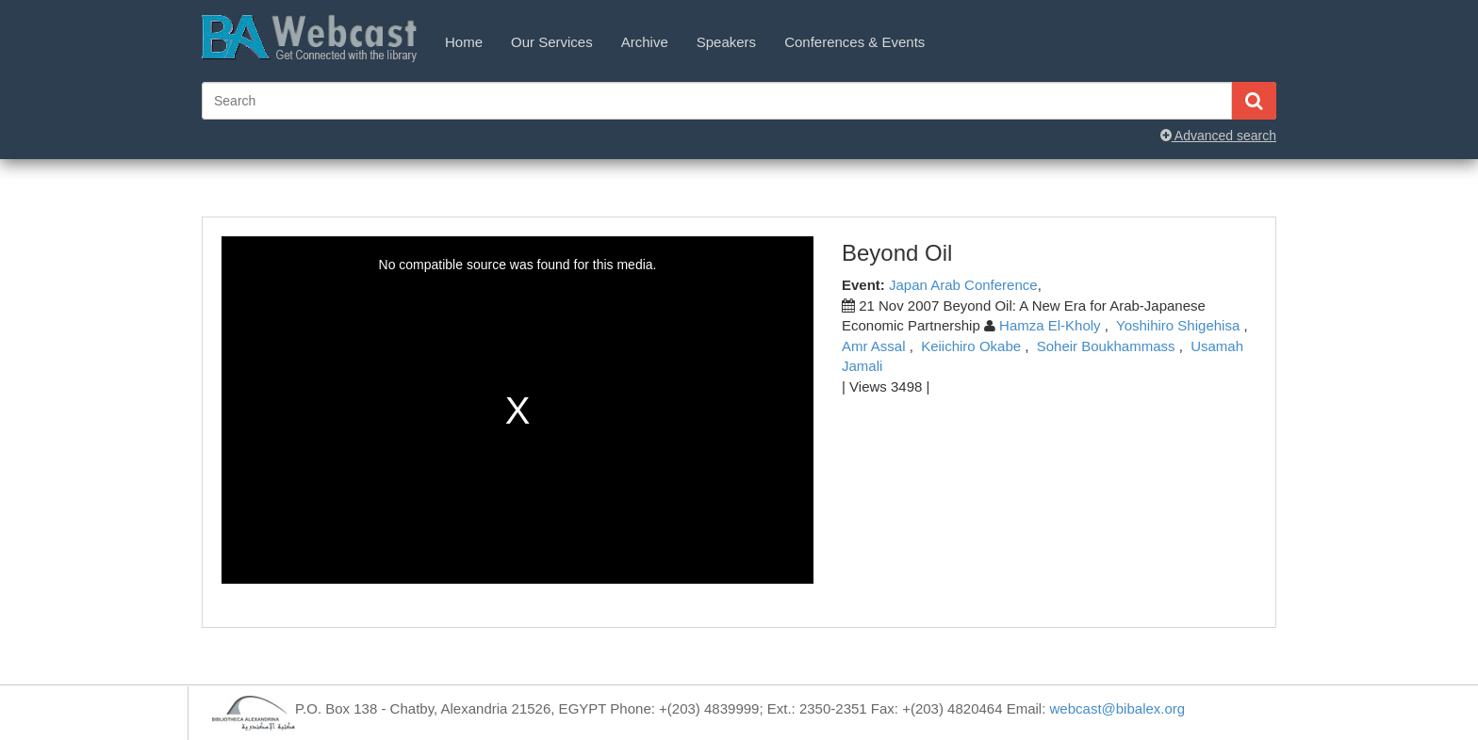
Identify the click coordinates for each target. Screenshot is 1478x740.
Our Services (552, 42)
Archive (644, 42)
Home (464, 42)
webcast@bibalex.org (1118, 708)
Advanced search (1218, 135)
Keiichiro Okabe (971, 346)
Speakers (726, 42)
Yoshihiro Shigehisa (1178, 325)
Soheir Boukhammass (1106, 346)
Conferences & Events (854, 42)
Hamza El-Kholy (1050, 325)
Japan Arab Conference (963, 285)
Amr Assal (874, 346)
